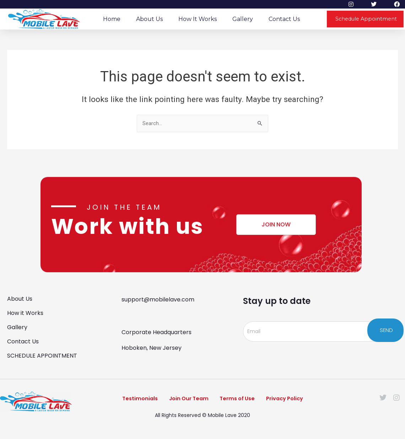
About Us (149, 19)
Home (111, 19)
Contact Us (284, 19)
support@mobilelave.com (158, 299)
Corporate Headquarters (156, 332)
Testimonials (130, 399)
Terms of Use (239, 399)
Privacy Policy (293, 399)
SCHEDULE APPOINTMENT (42, 355)
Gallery (242, 19)
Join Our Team (184, 399)
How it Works (197, 19)
